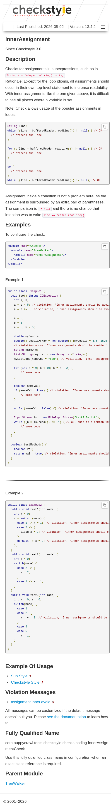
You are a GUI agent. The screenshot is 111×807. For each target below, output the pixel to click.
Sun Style (19, 676)
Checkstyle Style (25, 682)
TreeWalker (15, 783)
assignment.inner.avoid (31, 702)
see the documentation (66, 717)
